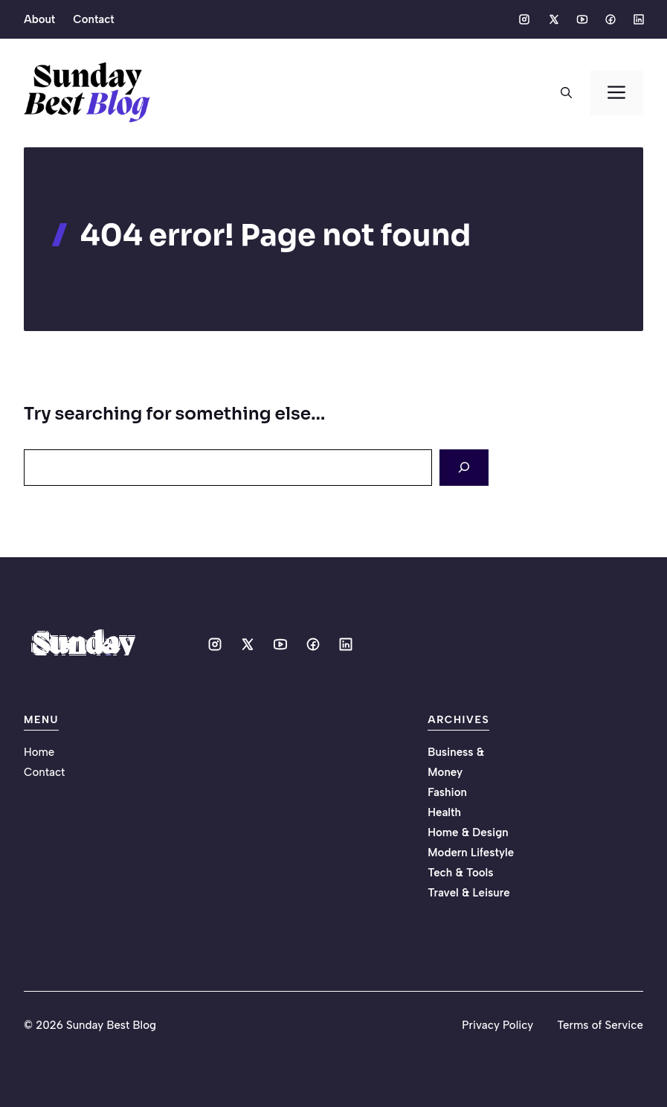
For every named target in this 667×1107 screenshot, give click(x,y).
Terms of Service (600, 1025)
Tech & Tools (460, 872)
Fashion (447, 792)
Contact (93, 19)
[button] (566, 93)
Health (444, 812)
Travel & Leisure (468, 892)
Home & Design (468, 832)
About (39, 19)
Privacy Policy (497, 1025)
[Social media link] (524, 19)
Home (39, 752)
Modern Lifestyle (471, 852)
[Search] (464, 467)
